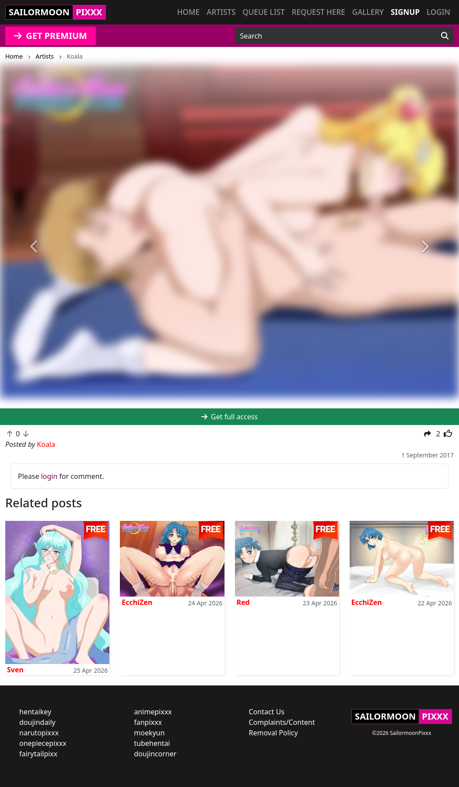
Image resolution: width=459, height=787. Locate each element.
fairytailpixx (38, 754)
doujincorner (155, 754)
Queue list (263, 12)
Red (243, 602)
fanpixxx (148, 722)
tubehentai (152, 743)
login (49, 476)
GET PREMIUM (50, 36)
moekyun (149, 733)
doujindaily (37, 722)
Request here (318, 12)
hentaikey (35, 712)
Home (188, 12)
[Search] (445, 36)
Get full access (229, 417)
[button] (34, 247)
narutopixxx (39, 733)
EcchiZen (137, 602)
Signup (405, 12)
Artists (221, 12)
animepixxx (153, 712)
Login (438, 12)
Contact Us (266, 712)
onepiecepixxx (43, 743)
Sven (15, 670)
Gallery (368, 12)
